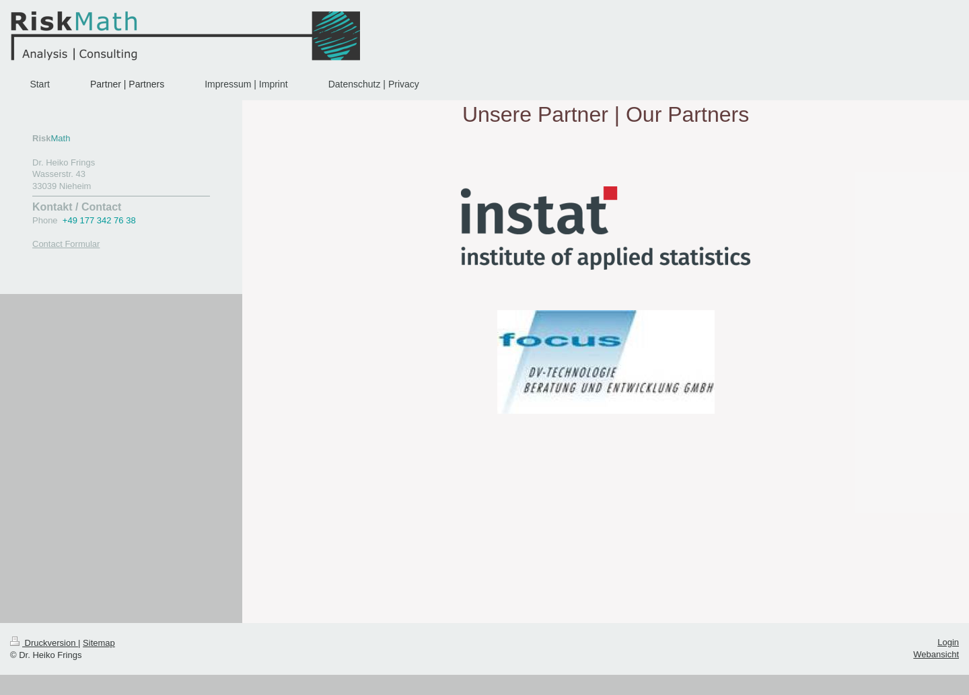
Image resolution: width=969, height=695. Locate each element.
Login (948, 642)
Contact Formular (66, 244)
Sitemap (99, 643)
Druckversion (44, 643)
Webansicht (936, 654)
